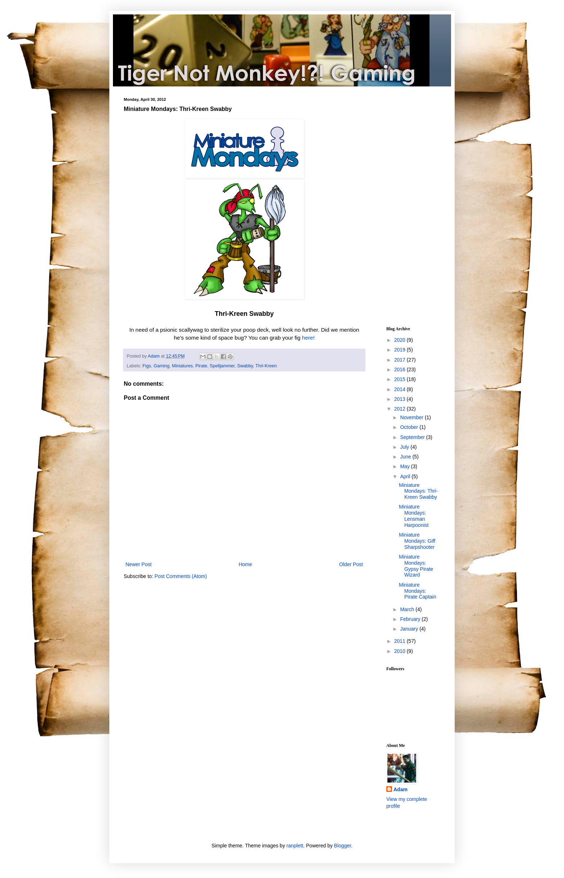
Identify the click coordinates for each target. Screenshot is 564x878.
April (405, 476)
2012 (400, 409)
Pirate (201, 365)
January (409, 629)
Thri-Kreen (266, 365)
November (412, 417)
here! (308, 338)
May (405, 466)
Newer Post (138, 564)
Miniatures (182, 365)
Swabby (245, 365)
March (407, 609)
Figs (146, 365)
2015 (400, 379)
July (405, 447)
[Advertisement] (407, 205)
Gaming (161, 365)
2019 (400, 350)
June (406, 457)
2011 (400, 641)
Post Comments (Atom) (181, 576)
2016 (400, 369)
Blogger (342, 845)
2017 (400, 360)
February (411, 619)
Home (245, 564)
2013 (400, 399)
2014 (400, 389)
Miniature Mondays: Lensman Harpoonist (414, 516)
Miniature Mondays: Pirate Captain (417, 591)
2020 (400, 340)
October (409, 427)
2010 (400, 651)
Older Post (351, 564)
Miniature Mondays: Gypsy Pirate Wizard (416, 566)
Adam (401, 789)
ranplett (294, 845)
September (413, 437)
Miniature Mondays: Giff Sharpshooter (417, 541)
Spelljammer (222, 365)
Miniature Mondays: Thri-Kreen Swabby (418, 491)
